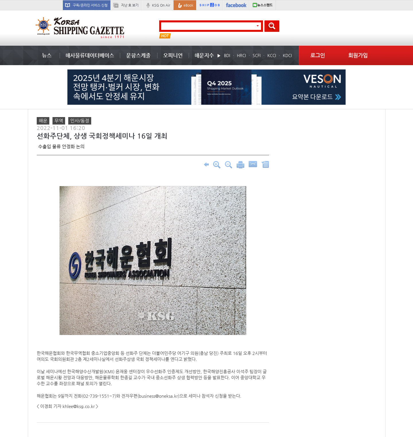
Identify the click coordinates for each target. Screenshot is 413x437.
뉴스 (47, 55)
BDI (227, 55)
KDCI (287, 55)
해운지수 (204, 55)
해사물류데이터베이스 (89, 55)
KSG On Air (161, 5)
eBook (188, 5)
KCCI (271, 55)
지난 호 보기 (130, 5)
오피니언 (173, 55)
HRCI (241, 55)
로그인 (317, 55)
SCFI (256, 55)
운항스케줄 (138, 55)
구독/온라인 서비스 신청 (90, 5)
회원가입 (358, 55)
